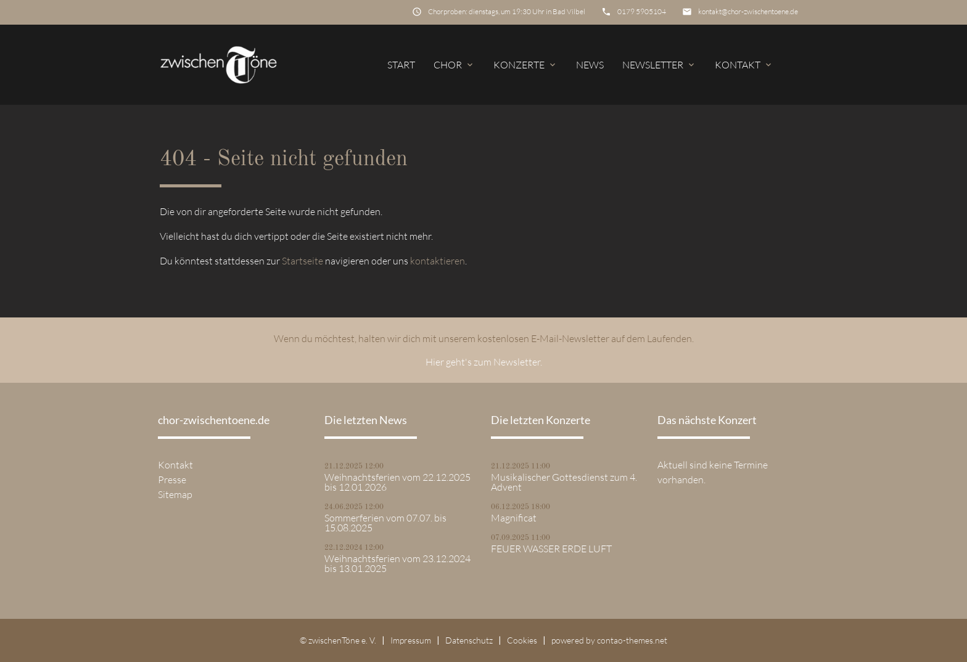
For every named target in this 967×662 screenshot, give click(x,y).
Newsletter (659, 64)
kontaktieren (437, 261)
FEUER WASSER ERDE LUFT (551, 549)
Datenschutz (469, 640)
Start (401, 65)
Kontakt (744, 64)
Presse (172, 479)
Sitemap (175, 494)
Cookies (522, 640)
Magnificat (514, 518)
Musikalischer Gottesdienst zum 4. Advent (564, 482)
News (590, 65)
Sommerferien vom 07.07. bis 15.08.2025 (385, 523)
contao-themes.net (632, 640)
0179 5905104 (641, 11)
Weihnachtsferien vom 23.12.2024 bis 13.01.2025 (397, 563)
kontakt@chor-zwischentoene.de (748, 11)
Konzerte (525, 64)
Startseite (302, 261)
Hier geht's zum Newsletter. (484, 362)
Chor (454, 64)
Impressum (410, 640)
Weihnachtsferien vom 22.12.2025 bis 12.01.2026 (397, 482)
